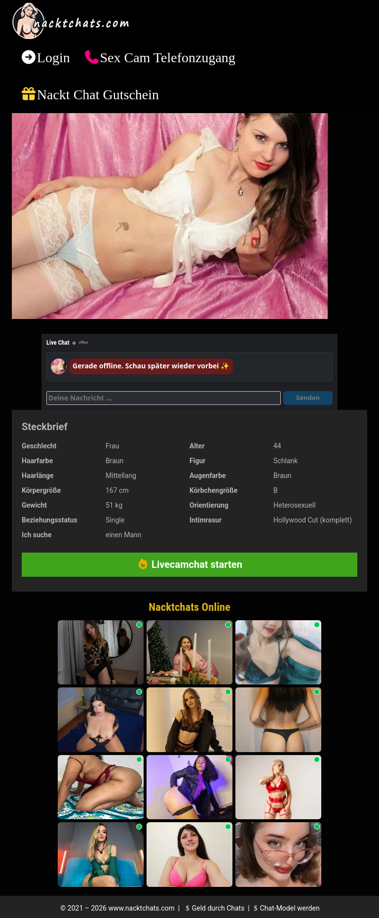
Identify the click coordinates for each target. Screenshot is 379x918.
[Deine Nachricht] (163, 398)
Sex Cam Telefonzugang (167, 57)
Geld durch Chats (213, 908)
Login (53, 57)
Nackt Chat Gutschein (98, 94)
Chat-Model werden (285, 908)
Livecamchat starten (189, 564)
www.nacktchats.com (141, 908)
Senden (308, 397)
